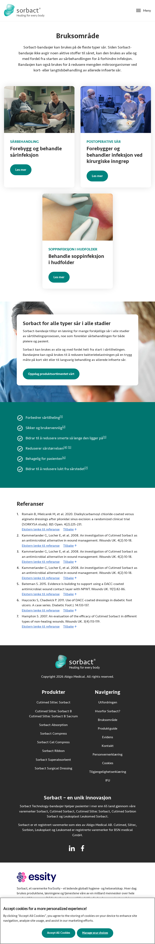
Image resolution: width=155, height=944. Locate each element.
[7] (86, 468)
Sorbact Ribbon (53, 751)
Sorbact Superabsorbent (53, 760)
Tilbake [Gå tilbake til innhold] (68, 529)
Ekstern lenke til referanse (41, 529)
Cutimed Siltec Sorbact (53, 702)
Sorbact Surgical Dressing (53, 768)
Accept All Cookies (58, 935)
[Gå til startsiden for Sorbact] (24, 10)
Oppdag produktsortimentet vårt (51, 374)
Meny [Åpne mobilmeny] (147, 10)
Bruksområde (107, 720)
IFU (115, 780)
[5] (69, 447)
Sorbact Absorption (53, 725)
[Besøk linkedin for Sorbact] (71, 848)
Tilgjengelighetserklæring (107, 772)
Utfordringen (107, 702)
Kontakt (108, 746)
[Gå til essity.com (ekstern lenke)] (44, 877)
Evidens (107, 737)
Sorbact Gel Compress (53, 742)
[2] (63, 427)
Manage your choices (95, 935)
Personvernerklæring (108, 754)
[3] (104, 437)
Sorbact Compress (53, 733)
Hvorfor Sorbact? (107, 711)
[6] (64, 457)
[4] (65, 447)
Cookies (107, 763)
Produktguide (107, 728)
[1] (61, 416)
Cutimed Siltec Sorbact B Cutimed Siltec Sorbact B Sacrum (53, 714)
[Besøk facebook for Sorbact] (82, 848)
